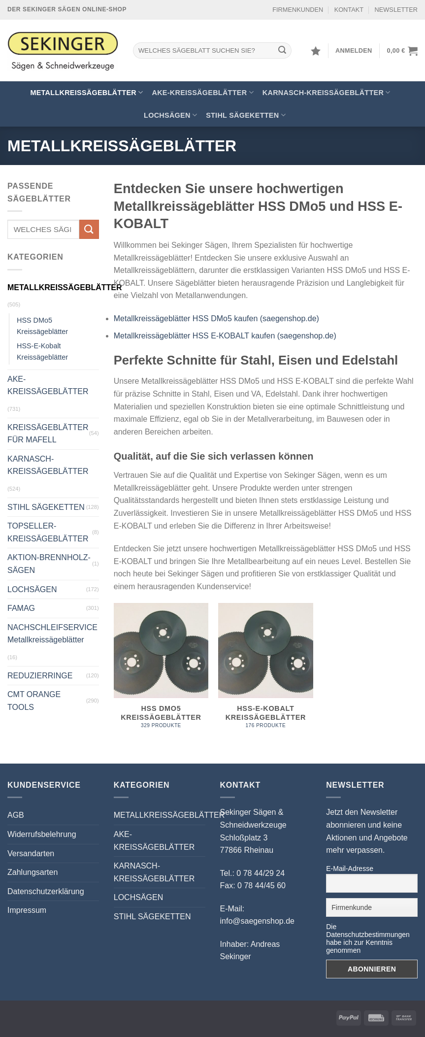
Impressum (26, 910)
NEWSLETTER (396, 9)
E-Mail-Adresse (349, 868)
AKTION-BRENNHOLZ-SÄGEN (49, 563)
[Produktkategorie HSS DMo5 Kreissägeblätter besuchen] (161, 671)
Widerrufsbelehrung (41, 834)
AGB (15, 815)
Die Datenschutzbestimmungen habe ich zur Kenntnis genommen (368, 938)
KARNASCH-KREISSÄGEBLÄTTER (326, 92)
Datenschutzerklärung (45, 891)
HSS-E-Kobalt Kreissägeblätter (42, 351)
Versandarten (30, 853)
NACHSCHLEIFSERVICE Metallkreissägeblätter (52, 633)
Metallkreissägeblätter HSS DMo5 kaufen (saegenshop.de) (216, 318)
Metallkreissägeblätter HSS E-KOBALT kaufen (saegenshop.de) (225, 336)
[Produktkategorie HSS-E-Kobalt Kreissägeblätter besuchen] (265, 671)
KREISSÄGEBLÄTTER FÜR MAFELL (48, 433)
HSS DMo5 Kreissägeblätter (42, 325)
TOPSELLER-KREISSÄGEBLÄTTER (48, 532)
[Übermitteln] (282, 50)
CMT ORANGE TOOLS (34, 700)
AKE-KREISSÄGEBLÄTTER (202, 92)
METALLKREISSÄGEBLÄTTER (86, 92)
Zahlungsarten (32, 872)
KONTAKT (349, 9)
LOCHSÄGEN (170, 115)
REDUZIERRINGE (39, 675)
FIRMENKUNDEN (297, 9)
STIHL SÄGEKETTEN (246, 115)
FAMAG (21, 608)
